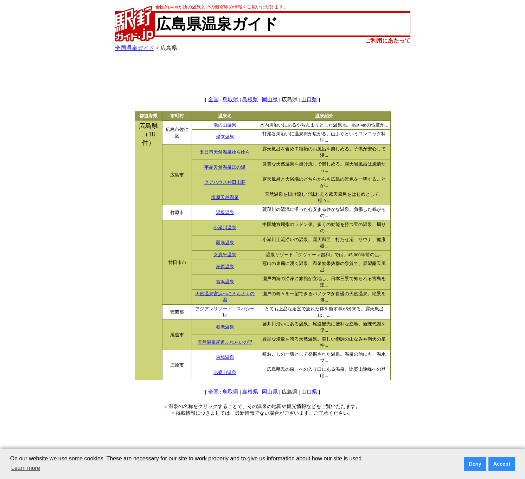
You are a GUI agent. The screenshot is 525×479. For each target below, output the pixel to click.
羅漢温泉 (225, 242)
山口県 (309, 99)
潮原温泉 (225, 266)
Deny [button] (475, 464)
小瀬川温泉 (224, 227)
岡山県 (270, 99)
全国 (213, 99)
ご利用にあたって (387, 41)
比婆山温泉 (224, 372)
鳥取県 (230, 99)
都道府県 (148, 116)
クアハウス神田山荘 (224, 182)
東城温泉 (225, 357)
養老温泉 (225, 327)
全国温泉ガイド (134, 48)
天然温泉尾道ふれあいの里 (225, 342)
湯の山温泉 (224, 125)
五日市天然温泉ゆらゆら (225, 152)
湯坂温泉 (225, 212)
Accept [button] (501, 464)
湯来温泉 (225, 137)
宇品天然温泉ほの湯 (224, 167)
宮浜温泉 (225, 281)
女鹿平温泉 (224, 254)
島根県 (250, 99)
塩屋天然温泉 (225, 197)
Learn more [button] (25, 468)
